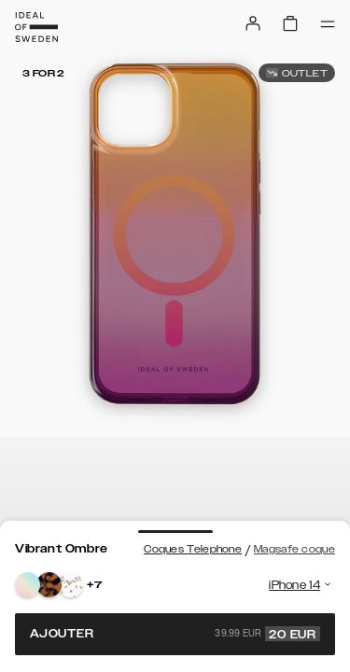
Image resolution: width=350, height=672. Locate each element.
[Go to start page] (36, 27)
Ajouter (175, 633)
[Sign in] (253, 23)
